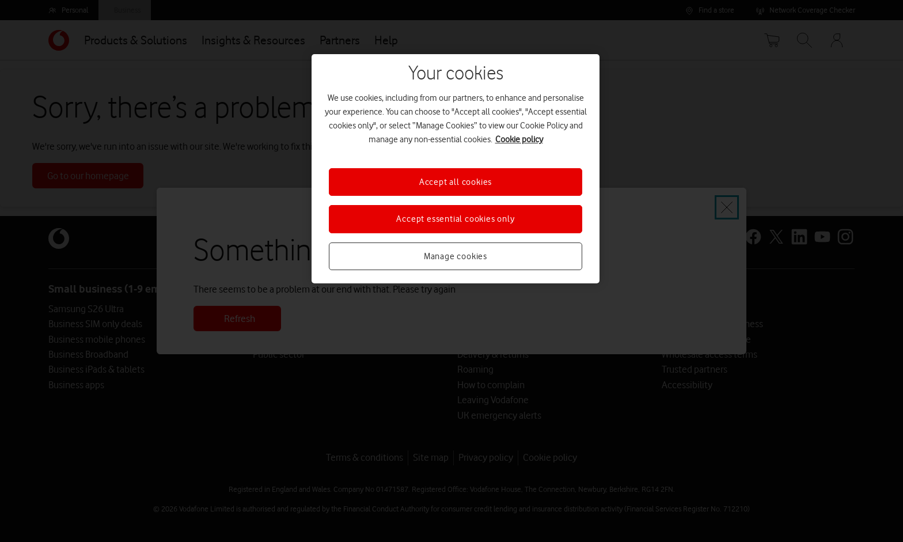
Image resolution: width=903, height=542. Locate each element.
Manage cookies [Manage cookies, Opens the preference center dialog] (455, 256)
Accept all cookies (455, 182)
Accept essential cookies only (455, 219)
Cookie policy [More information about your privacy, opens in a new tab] (519, 139)
